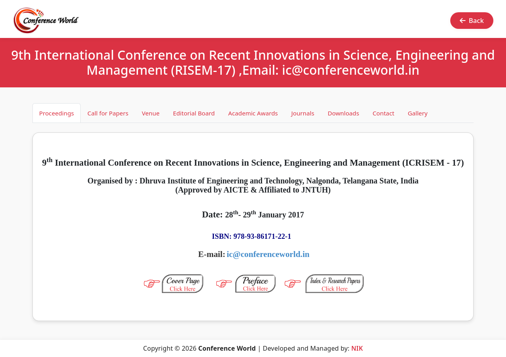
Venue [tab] (151, 113)
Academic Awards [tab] (253, 113)
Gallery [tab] (417, 113)
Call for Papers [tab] (107, 113)
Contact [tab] (383, 113)
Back (472, 20)
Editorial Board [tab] (194, 113)
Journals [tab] (302, 113)
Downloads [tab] (343, 113)
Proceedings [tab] (56, 113)
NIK (357, 348)
